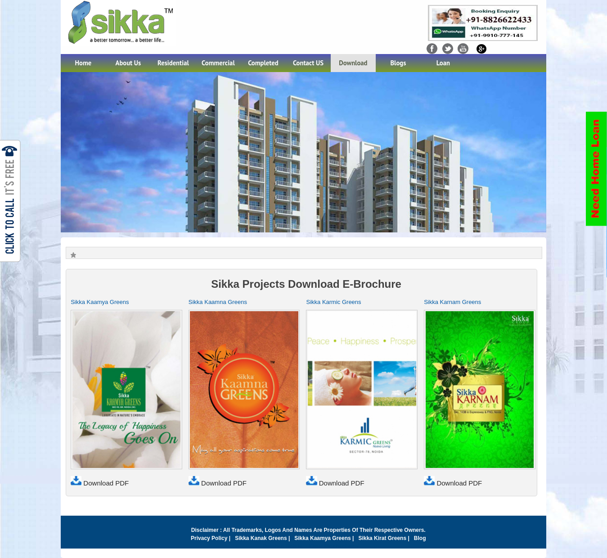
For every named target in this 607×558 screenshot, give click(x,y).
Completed (263, 63)
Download (353, 63)
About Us (128, 63)
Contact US (308, 63)
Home (83, 63)
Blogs (398, 63)
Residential (173, 63)
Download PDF (100, 483)
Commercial (218, 63)
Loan (443, 63)
